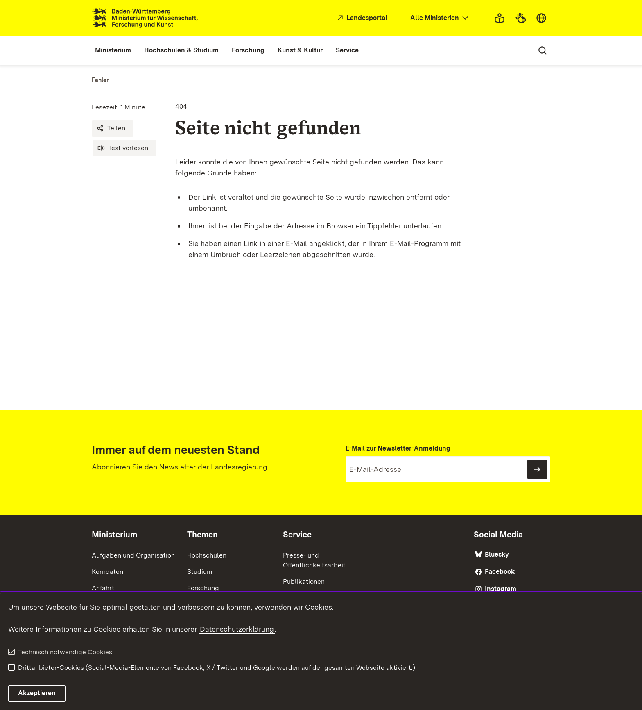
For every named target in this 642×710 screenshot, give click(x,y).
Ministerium (114, 534)
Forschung (203, 588)
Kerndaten (107, 572)
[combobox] (440, 18)
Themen (202, 534)
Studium (199, 572)
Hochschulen (206, 555)
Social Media (498, 534)
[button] (112, 128)
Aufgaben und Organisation (133, 555)
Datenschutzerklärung (237, 629)
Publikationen (304, 581)
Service (297, 534)
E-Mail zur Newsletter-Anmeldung (398, 448)
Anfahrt (103, 588)
